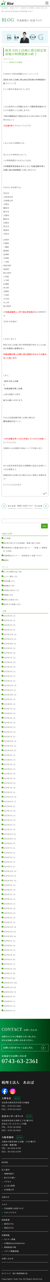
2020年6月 (7, 899)
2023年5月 (7, 773)
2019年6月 (7, 955)
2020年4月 (7, 908)
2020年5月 (7, 903)
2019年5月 (7, 959)
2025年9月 (7, 648)
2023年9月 (7, 755)
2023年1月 (7, 792)
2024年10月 (8, 694)
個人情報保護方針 (20, 1273)
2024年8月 (7, 704)
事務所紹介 (9, 1173)
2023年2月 (7, 787)
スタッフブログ (10, 1212)
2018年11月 (8, 987)
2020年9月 (7, 885)
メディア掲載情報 (11, 1251)
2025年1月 (7, 681)
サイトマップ (6, 1273)
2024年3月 (7, 727)
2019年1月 (7, 978)
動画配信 (7, 585)
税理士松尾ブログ (25, 505)
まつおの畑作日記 (10, 571)
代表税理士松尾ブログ (14, 1208)
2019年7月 (7, 950)
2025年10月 (8, 643)
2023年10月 (8, 750)
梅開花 (6, 560)
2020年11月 (8, 876)
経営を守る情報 (15, 62)
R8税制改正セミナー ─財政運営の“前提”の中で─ (23, 555)
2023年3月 (7, 783)
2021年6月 (7, 852)
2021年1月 (7, 866)
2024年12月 (8, 685)
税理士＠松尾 (8, 599)
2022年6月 (7, 815)
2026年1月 (7, 629)
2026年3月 (7, 620)
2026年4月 (7, 615)
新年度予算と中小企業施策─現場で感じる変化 (22, 543)
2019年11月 (8, 931)
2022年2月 (7, 824)
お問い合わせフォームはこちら (18, 1047)
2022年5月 (7, 820)
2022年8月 (7, 806)
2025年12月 (8, 634)
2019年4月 (7, 964)
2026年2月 (7, 625)
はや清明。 (7, 538)
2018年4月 (7, 1010)
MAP (17, 1098)
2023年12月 (8, 741)
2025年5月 (7, 667)
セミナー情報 (9, 1239)
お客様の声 (9, 1189)
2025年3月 (7, 671)
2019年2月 (7, 973)
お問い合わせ (8, 1258)
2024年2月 (7, 732)
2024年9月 (7, 699)
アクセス (7, 1181)
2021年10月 (8, 838)
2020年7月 (7, 894)
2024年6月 (7, 713)
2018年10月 (8, 992)
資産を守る (9, 1227)
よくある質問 (9, 1185)
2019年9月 (7, 941)
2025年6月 (7, 662)
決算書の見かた (9, 590)
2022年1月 (7, 829)
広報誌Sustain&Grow (14, 1243)
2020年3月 (7, 913)
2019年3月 (7, 968)
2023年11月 (8, 745)
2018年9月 (7, 996)
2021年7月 (7, 848)
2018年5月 (7, 1006)
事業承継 (7, 581)
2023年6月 (7, 769)
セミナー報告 (8, 576)
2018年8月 (7, 1001)
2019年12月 (8, 927)
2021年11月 (8, 834)
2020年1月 (7, 922)
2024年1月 (7, 736)
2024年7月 (7, 708)
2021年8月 (7, 843)
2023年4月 (7, 778)
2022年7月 (7, 811)
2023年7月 (7, 764)
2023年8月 (7, 759)
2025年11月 (8, 639)
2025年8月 (7, 653)
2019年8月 (7, 945)
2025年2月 (7, 676)
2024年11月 (8, 690)
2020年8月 (7, 890)
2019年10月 (8, 936)
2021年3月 (7, 857)
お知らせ (5, 1197)
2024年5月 (7, 718)
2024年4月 (7, 722)
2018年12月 (8, 982)
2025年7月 (7, 657)
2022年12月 (8, 797)
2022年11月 (8, 801)
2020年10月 (8, 880)
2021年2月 (7, 862)
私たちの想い (10, 1177)
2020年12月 (8, 871)
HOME (5, 1162)
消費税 (6, 595)
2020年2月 (7, 917)
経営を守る (9, 1223)
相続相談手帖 (10, 1247)
